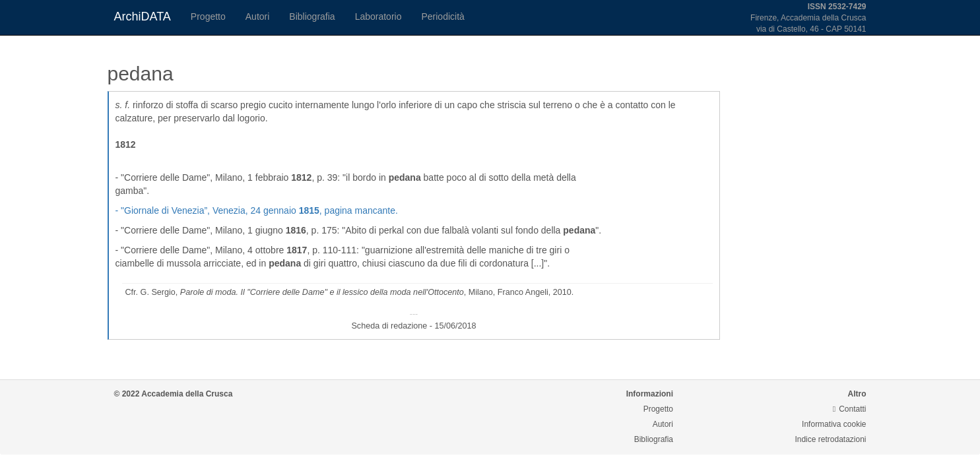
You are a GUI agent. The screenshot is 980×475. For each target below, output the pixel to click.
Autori (257, 16)
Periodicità (442, 16)
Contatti (849, 409)
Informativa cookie (834, 424)
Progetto (208, 16)
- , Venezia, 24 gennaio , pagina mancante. (256, 210)
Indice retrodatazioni (830, 439)
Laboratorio (378, 16)
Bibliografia (312, 16)
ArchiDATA (142, 16)
